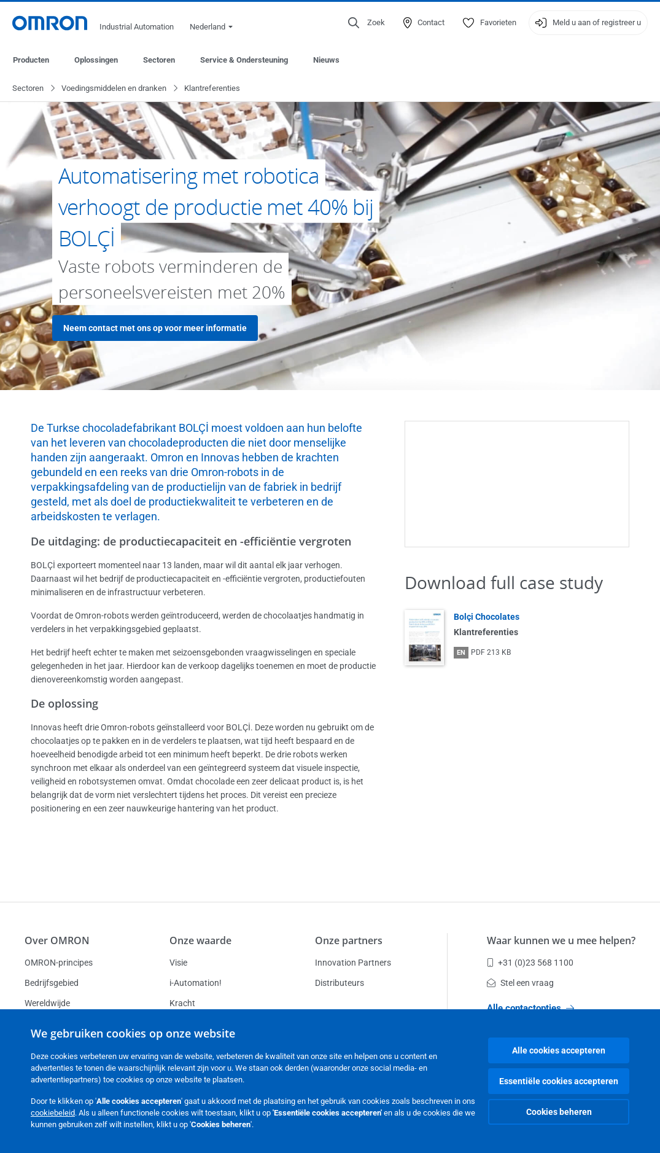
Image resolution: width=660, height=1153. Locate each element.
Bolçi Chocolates (486, 617)
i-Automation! (195, 983)
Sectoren (159, 59)
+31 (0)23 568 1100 (530, 962)
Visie (178, 962)
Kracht (182, 1003)
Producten (31, 59)
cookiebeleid (53, 1112)
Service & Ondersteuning (244, 59)
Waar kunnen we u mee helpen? (561, 940)
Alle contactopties (530, 1008)
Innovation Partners (353, 962)
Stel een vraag (520, 983)
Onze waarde (200, 940)
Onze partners (348, 940)
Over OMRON (57, 940)
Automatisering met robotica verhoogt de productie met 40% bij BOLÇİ (215, 207)
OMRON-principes (59, 962)
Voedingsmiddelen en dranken (113, 88)
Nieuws (326, 59)
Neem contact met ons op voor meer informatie (155, 329)
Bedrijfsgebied (52, 983)
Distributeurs (339, 983)
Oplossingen (96, 59)
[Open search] (366, 22)
